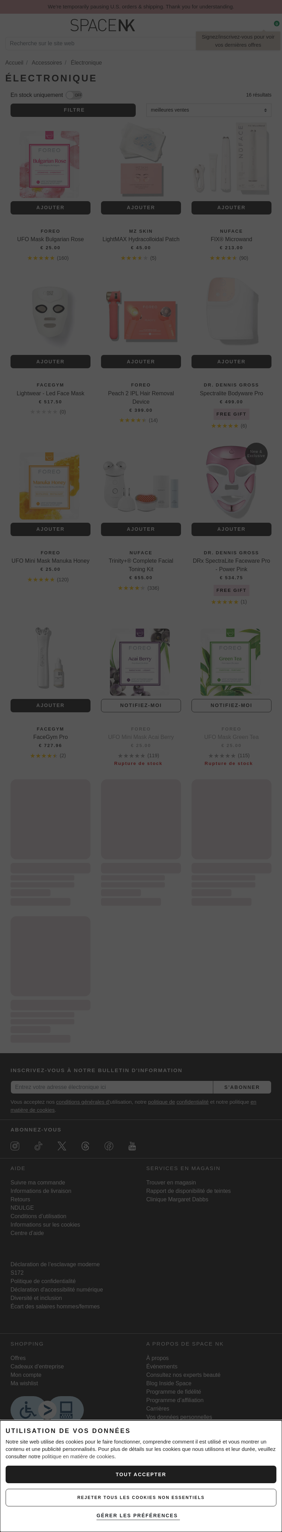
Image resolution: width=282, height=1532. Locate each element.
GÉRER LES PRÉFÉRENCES (139, 1515)
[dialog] (141, 1476)
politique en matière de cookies (78, 1456)
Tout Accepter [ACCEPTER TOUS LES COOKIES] (141, 1474)
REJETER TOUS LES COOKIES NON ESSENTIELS (140, 1497)
